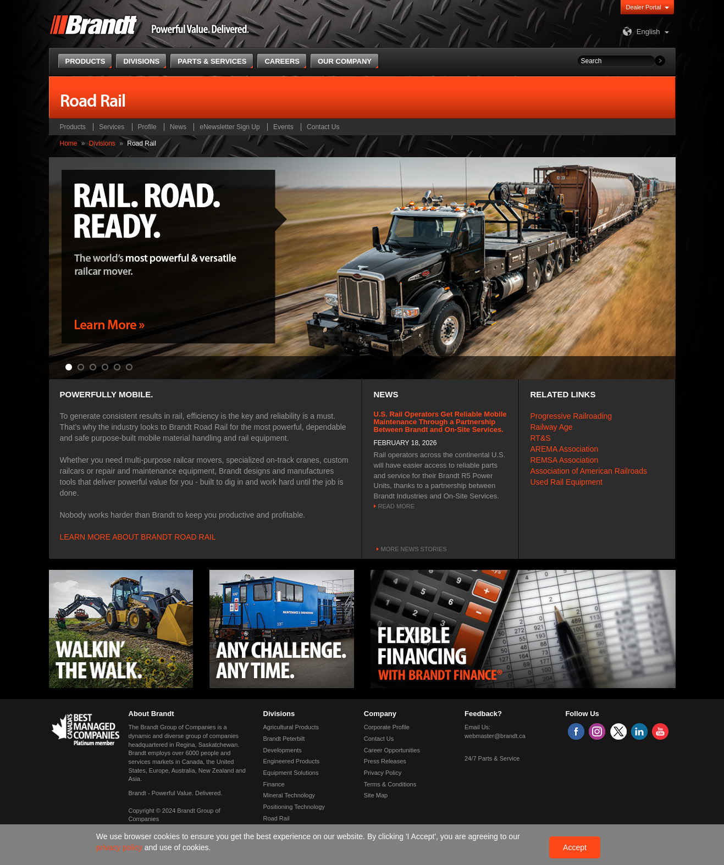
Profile (147, 127)
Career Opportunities (392, 750)
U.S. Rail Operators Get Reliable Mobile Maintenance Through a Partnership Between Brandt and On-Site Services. (440, 422)
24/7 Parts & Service (492, 758)
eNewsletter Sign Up (229, 127)
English (640, 31)
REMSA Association (564, 460)
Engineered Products (291, 761)
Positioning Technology (294, 806)
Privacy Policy (382, 772)
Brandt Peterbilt (284, 738)
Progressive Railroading (571, 416)
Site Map (376, 795)
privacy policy (120, 847)
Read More (396, 506)
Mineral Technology (289, 795)
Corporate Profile (387, 727)
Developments (282, 750)
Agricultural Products (291, 727)
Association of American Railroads (588, 471)
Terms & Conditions (390, 784)
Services (111, 127)
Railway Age (551, 427)
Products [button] (85, 61)
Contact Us (323, 127)
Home (69, 143)
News (178, 127)
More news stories (414, 549)
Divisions (102, 143)
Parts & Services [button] (212, 61)
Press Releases (385, 761)
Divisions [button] (141, 61)
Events (283, 127)
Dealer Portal (643, 7)
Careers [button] (282, 61)
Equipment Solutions (291, 772)
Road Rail (276, 818)
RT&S (540, 438)
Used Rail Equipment (566, 482)
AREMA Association (564, 449)
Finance (274, 784)
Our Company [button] (345, 61)
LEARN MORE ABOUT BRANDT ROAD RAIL (138, 537)
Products (73, 127)
